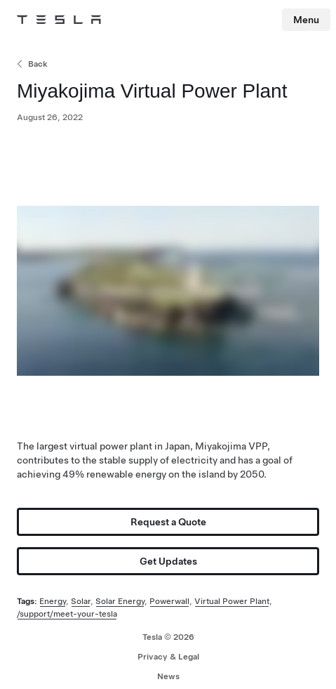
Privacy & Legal (168, 657)
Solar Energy (120, 601)
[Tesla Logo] (59, 19)
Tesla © (168, 637)
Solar (80, 601)
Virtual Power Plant (231, 601)
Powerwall (169, 601)
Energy (52, 601)
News (168, 676)
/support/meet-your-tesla (67, 614)
